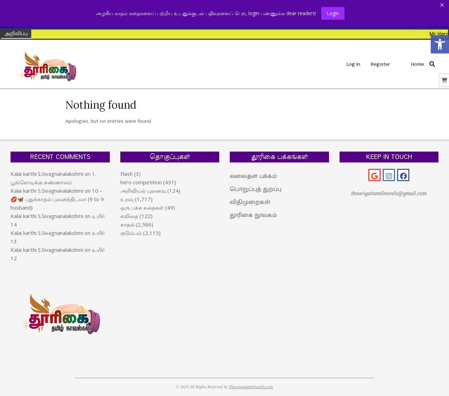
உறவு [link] (127, 199)
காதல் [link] (127, 224)
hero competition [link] (141, 182)
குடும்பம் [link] (131, 232)
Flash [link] (126, 173)
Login (333, 13)
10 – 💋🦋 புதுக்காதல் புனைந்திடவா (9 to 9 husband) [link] (57, 199)
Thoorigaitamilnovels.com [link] (251, 386)
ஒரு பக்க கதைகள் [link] (142, 207)
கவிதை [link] (129, 215)
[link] (440, 44)
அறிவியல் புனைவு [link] (143, 190)
